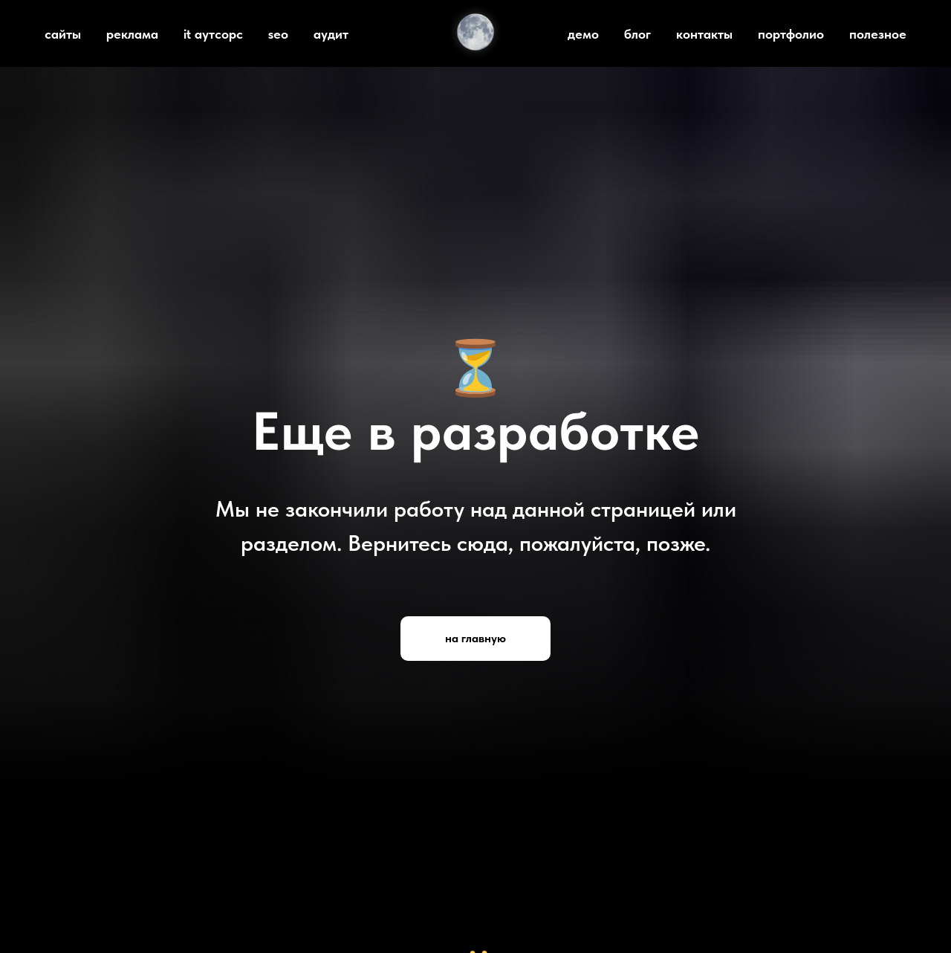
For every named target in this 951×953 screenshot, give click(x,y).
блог (637, 34)
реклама (132, 34)
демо (583, 34)
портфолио (791, 34)
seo (278, 34)
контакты (704, 34)
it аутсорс (213, 34)
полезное (877, 34)
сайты (63, 34)
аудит (331, 34)
